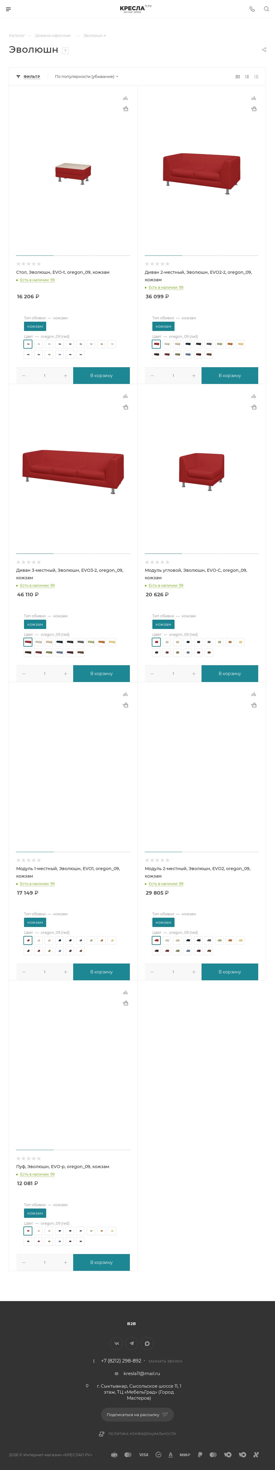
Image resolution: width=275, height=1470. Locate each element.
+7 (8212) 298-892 (121, 1358)
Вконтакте (116, 1341)
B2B (131, 1321)
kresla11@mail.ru (142, 1371)
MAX (147, 1341)
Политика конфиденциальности (142, 1431)
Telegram (131, 1341)
